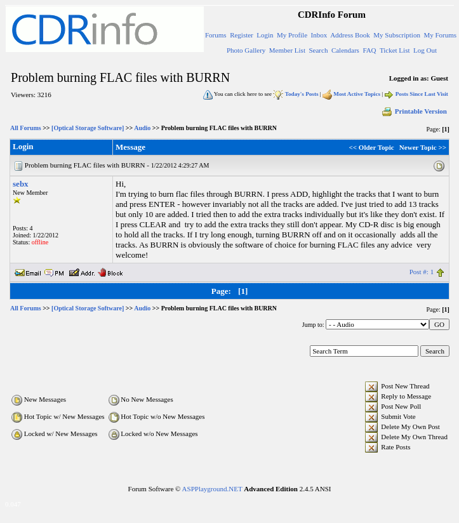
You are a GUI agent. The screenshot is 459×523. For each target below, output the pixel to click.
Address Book (350, 35)
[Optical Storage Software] (87, 127)
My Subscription (396, 35)
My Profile (292, 35)
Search (318, 50)
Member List (287, 50)
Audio (142, 127)
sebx (21, 184)
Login (264, 35)
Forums (216, 35)
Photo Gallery (246, 50)
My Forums (439, 35)
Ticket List (395, 50)
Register (241, 35)
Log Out (425, 50)
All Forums (25, 127)
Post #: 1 (421, 271)
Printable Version (414, 111)
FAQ (369, 50)
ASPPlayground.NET (212, 489)
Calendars (345, 50)
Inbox (319, 35)
